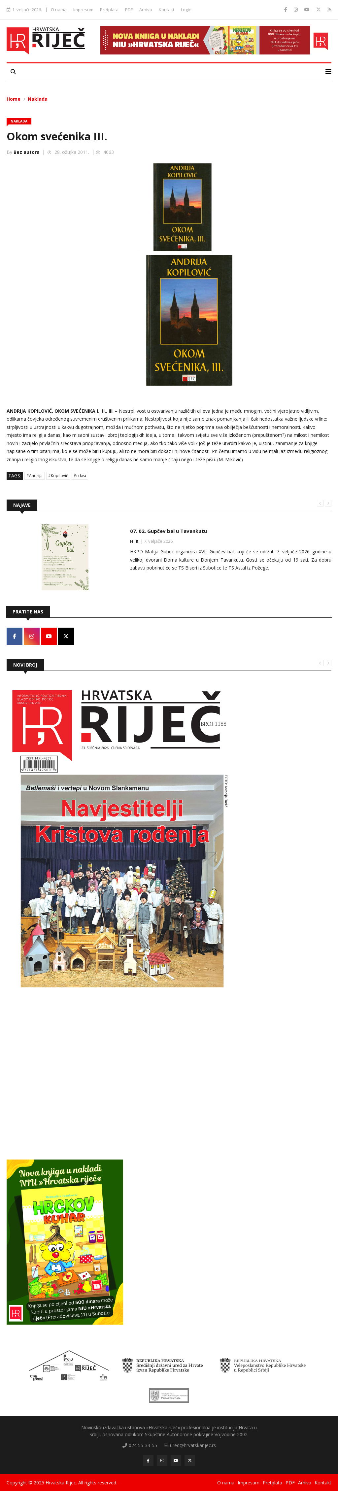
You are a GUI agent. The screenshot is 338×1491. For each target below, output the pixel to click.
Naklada (38, 99)
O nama (59, 10)
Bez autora (27, 152)
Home (13, 99)
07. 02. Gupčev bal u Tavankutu (168, 531)
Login (186, 10)
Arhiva (145, 10)
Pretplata (109, 10)
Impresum (83, 10)
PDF (129, 10)
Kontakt (166, 10)
